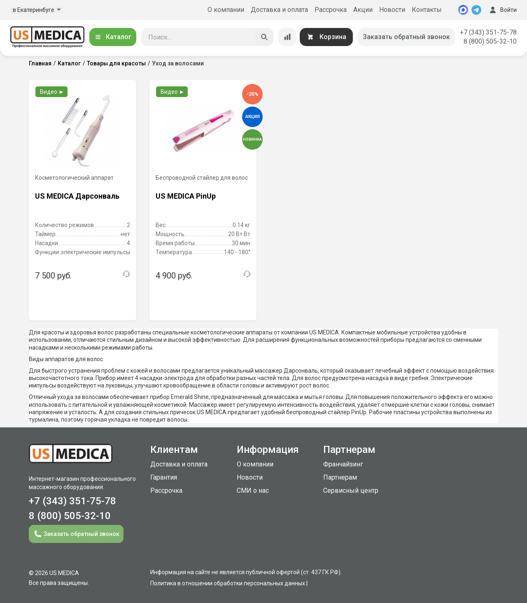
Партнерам (340, 477)
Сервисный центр (350, 490)
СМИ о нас (253, 490)
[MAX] (463, 10)
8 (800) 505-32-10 (490, 41)
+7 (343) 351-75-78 (488, 32)
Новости (392, 10)
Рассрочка (331, 10)
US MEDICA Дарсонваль (77, 196)
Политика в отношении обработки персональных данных (227, 583)
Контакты (427, 10)
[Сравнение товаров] (287, 37)
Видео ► (52, 91)
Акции (363, 10)
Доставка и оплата (279, 10)
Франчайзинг (343, 464)
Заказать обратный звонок (406, 37)
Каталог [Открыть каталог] (112, 37)
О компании (226, 10)
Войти (502, 10)
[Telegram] (476, 10)
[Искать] (264, 37)
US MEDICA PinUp (186, 196)
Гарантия (163, 477)
